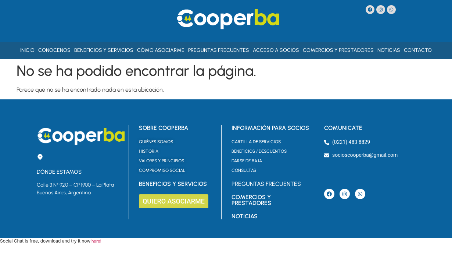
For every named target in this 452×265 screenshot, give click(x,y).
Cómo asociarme (160, 50)
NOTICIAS (245, 216)
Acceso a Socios (276, 50)
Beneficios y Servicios (103, 50)
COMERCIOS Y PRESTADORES (251, 200)
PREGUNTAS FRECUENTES (266, 183)
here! (96, 241)
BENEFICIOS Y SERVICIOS (173, 183)
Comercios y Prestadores (338, 50)
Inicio (27, 50)
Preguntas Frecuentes (218, 50)
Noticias (388, 50)
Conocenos (54, 50)
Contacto (418, 50)
